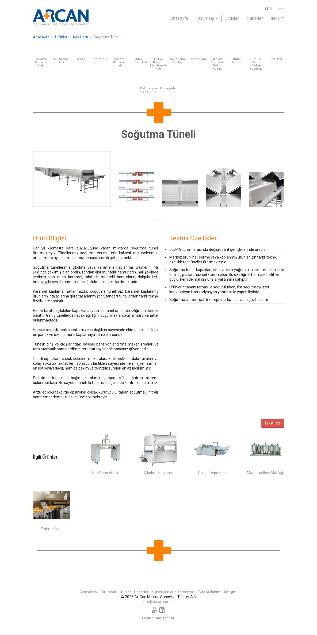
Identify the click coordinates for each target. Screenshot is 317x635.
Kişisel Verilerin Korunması (173, 592)
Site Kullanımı (209, 592)
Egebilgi (169, 618)
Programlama (152, 618)
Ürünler (232, 18)
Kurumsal (108, 592)
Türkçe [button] (274, 9)
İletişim (277, 18)
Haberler (255, 18)
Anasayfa (179, 18)
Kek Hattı (80, 37)
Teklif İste (272, 423)
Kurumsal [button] (206, 18)
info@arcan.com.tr (158, 602)
